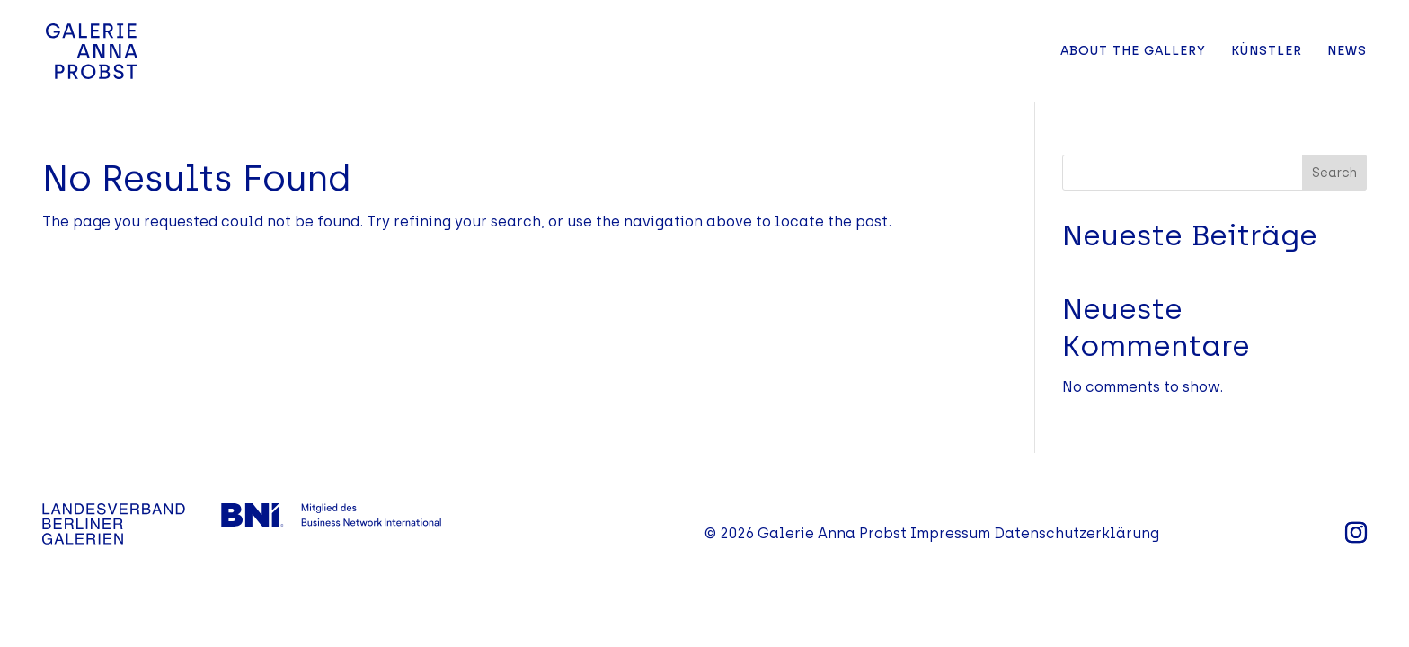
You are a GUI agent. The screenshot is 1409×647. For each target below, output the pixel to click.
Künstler (1266, 51)
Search (1334, 173)
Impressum (950, 533)
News (1347, 51)
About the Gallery (1133, 51)
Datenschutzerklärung (1076, 533)
